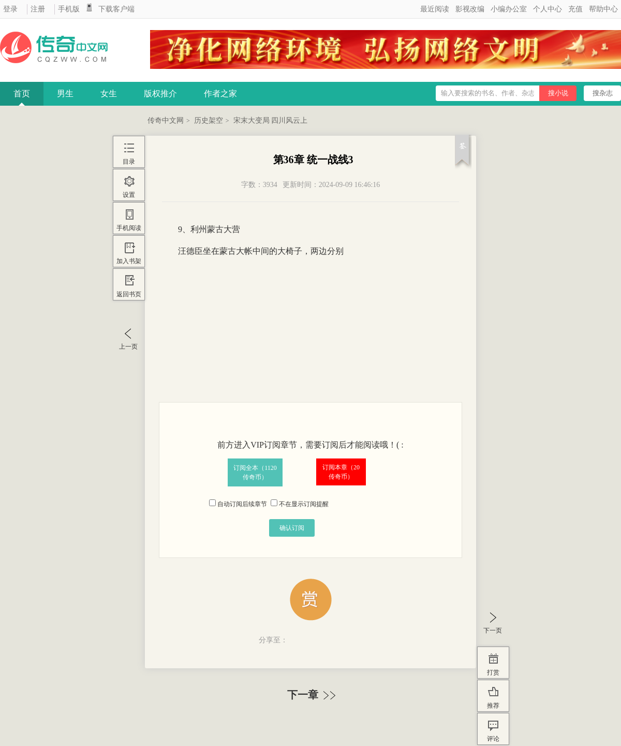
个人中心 (547, 9)
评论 (493, 738)
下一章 (312, 694)
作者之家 (220, 93)
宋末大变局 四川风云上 (270, 120)
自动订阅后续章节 (238, 504)
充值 (575, 9)
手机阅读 (128, 228)
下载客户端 (116, 9)
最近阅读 (434, 9)
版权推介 (160, 93)
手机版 (69, 9)
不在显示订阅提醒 (300, 504)
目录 (129, 161)
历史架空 (208, 120)
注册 (38, 9)
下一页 (492, 630)
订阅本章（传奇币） (341, 472)
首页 (21, 93)
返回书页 (128, 294)
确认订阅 (291, 528)
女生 (108, 93)
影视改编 (469, 9)
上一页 (128, 346)
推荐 (493, 705)
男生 (65, 93)
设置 (129, 194)
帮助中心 (603, 9)
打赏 (493, 672)
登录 (10, 9)
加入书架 (128, 261)
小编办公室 (509, 9)
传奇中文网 (165, 120)
